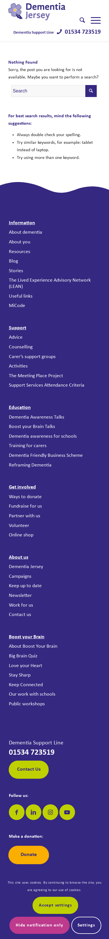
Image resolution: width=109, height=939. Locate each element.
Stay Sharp (20, 675)
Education (20, 407)
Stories (16, 271)
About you (19, 242)
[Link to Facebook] (17, 812)
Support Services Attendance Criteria (46, 385)
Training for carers (28, 446)
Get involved (22, 487)
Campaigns (20, 576)
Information (22, 223)
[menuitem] (79, 20)
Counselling (21, 347)
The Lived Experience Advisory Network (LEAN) (50, 283)
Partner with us (24, 516)
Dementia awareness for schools (43, 436)
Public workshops (27, 704)
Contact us (20, 614)
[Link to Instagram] (50, 812)
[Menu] (93, 20)
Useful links (21, 296)
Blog (13, 261)
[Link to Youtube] (67, 812)
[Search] (79, 20)
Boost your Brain (27, 637)
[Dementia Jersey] (45, 11)
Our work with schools (32, 694)
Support (17, 328)
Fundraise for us (25, 506)
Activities (18, 366)
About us (18, 557)
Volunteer (19, 525)
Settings (86, 925)
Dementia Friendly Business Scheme (46, 455)
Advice (16, 337)
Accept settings (55, 905)
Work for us (21, 605)
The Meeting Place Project (36, 376)
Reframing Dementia (30, 465)
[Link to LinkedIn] (33, 812)
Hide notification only (39, 925)
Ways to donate (25, 497)
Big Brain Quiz (23, 656)
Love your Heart (25, 666)
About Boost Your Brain (33, 646)
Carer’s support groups (32, 357)
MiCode (17, 305)
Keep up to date (25, 586)
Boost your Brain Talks (32, 426)
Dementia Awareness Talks (36, 417)
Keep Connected (26, 685)
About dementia (25, 232)
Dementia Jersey (26, 567)
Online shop (21, 535)
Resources (19, 252)
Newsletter (20, 595)
